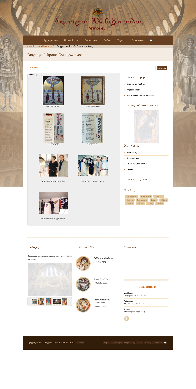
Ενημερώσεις (91, 40)
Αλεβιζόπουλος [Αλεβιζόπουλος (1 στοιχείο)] (131, 234)
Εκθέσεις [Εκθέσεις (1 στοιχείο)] (164, 238)
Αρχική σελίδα (51, 40)
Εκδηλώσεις (132, 190)
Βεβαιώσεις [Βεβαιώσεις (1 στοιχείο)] (159, 234)
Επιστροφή (32, 66)
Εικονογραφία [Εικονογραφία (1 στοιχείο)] (142, 238)
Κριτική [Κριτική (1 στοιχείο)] (150, 242)
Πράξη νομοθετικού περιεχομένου (140, 95)
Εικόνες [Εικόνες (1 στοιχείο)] (153, 238)
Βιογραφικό (48, 46)
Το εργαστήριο (146, 306)
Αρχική (106, 382)
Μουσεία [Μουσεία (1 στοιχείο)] (160, 242)
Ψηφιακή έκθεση (133, 90)
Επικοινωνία (138, 40)
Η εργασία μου (71, 40)
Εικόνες (107, 40)
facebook (80, 382)
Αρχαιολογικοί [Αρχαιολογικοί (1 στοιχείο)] (146, 234)
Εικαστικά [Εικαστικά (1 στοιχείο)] (129, 238)
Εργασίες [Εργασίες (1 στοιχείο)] (129, 242)
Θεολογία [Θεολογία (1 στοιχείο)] (140, 242)
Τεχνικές (121, 40)
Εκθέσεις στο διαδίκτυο (136, 84)
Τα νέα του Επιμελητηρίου (137, 202)
